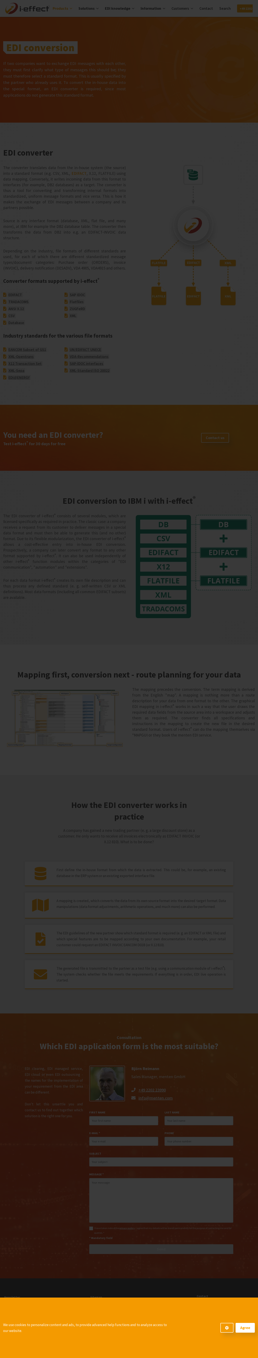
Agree (245, 1327)
